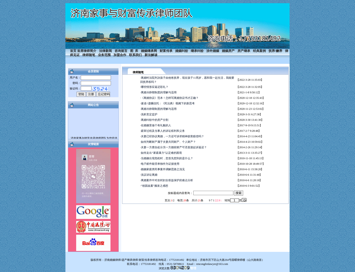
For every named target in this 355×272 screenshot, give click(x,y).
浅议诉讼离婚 (149, 174)
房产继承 (243, 51)
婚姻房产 (228, 51)
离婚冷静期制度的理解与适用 (159, 92)
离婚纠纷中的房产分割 (154, 119)
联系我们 (135, 55)
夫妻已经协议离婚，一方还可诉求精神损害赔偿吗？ (172, 136)
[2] (216, 200)
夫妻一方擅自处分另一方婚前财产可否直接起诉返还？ (174, 147)
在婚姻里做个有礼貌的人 (156, 125)
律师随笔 (88, 55)
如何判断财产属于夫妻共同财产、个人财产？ (168, 141)
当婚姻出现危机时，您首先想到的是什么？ (167, 158)
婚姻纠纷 (181, 51)
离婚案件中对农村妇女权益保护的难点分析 (167, 180)
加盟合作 (119, 55)
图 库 (134, 51)
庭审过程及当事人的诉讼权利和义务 (163, 130)
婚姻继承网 (149, 51)
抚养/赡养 (275, 51)
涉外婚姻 (212, 51)
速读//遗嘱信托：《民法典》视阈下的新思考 (168, 103)
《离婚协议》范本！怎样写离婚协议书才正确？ (170, 98)
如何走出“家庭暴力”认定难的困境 (161, 152)
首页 (73, 51)
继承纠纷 (197, 51)
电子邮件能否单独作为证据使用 (160, 163)
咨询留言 (121, 51)
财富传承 (166, 51)
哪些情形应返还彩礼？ (154, 87)
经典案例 (259, 51)
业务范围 (104, 55)
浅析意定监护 (149, 114)
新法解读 (151, 55)
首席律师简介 (86, 51)
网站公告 (93, 105)
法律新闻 (105, 51)
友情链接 (93, 144)
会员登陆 (93, 71)
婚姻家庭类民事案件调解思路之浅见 (163, 169)
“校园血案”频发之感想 (154, 185)
